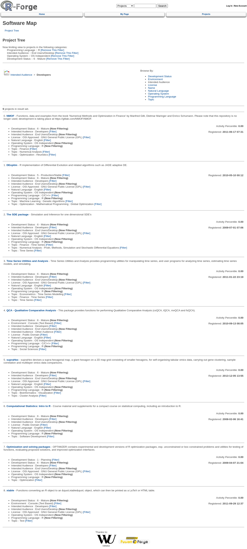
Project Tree (12, 30)
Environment (155, 79)
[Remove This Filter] (52, 50)
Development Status (160, 76)
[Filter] (53, 131)
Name (151, 87)
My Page (124, 14)
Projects (206, 14)
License (152, 85)
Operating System (158, 93)
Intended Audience (21, 74)
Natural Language (158, 90)
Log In (229, 6)
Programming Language (162, 96)
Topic (151, 99)
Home (42, 14)
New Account (240, 6)
